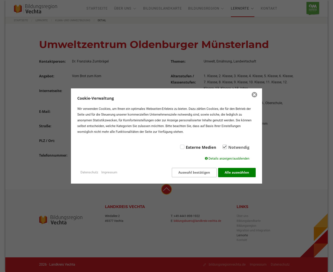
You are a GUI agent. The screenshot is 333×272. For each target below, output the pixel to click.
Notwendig (238, 147)
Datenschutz (89, 172)
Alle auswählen (237, 172)
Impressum (109, 172)
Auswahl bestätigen (194, 172)
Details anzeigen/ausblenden (229, 158)
